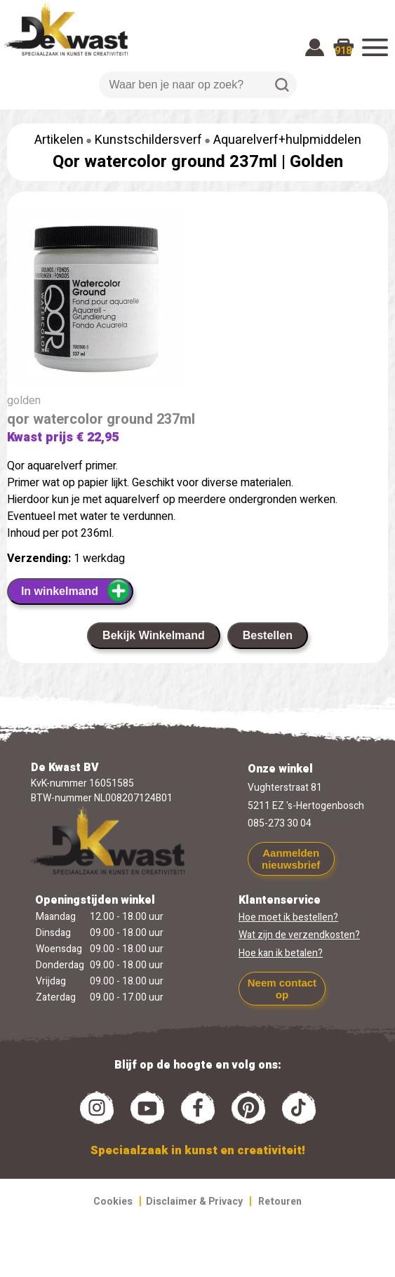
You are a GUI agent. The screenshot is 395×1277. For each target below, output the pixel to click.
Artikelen (58, 140)
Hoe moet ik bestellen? (288, 917)
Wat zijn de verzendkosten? (299, 935)
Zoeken (282, 85)
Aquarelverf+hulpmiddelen (287, 140)
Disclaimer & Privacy (194, 1201)
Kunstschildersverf (148, 140)
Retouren (280, 1201)
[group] (197, 301)
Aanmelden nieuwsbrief (291, 859)
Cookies (113, 1201)
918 (343, 51)
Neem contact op (282, 989)
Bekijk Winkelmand (153, 635)
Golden (316, 161)
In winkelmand (76, 590)
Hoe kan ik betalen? (281, 953)
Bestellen (268, 635)
